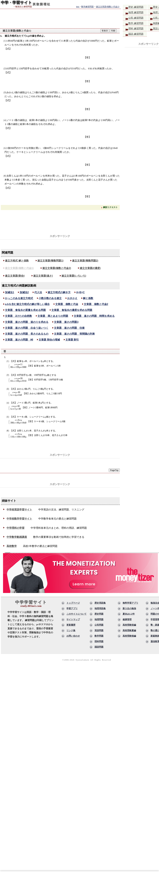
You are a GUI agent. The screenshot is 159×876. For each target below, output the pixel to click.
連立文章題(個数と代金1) (19, 268)
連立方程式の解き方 (59, 292)
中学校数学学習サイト (19, 518)
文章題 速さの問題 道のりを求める (26, 322)
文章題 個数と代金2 (96, 304)
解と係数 (88, 298)
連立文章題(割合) (15, 275)
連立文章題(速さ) (43, 275)
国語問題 (99, 647)
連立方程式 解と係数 (17, 260)
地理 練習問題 (137, 12)
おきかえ (72, 298)
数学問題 (99, 636)
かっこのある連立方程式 (19, 298)
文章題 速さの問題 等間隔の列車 (74, 333)
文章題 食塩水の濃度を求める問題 (71, 310)
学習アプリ (72, 608)
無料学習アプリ (130, 603)
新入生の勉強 (129, 608)
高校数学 (12, 546)
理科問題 (99, 641)
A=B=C (80, 292)
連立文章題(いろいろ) (73, 275)
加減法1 (9, 292)
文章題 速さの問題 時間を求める (94, 316)
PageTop (114, 470)
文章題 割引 (72, 339)
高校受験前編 (129, 625)
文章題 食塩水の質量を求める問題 (25, 310)
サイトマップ (73, 619)
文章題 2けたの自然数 (18, 316)
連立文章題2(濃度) (90, 268)
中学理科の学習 (15, 528)
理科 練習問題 (137, 30)
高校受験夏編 (129, 630)
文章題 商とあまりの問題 (53, 316)
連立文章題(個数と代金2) (56, 268)
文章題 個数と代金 (66, 304)
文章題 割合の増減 (49, 339)
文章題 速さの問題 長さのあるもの (26, 333)
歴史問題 (99, 614)
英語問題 (99, 630)
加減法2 (24, 292)
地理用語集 (100, 608)
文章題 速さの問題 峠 (19, 339)
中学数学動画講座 (17, 537)
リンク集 (70, 630)
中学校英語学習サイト (19, 509)
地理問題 (99, 619)
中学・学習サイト (16, 2)
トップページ (73, 603)
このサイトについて (76, 614)
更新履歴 (70, 625)
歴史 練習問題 (137, 7)
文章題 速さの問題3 (66, 322)
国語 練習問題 (137, 35)
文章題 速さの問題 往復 (69, 328)
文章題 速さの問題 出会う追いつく (26, 328)
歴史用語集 (100, 603)
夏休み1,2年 (129, 614)
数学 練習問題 (137, 24)
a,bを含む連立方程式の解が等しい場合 (27, 304)
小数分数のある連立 (50, 298)
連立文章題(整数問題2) (85, 260)
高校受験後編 (129, 636)
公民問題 (99, 625)
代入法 (38, 292)
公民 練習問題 (137, 18)
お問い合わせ (73, 636)
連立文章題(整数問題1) (50, 260)
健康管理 (127, 619)
